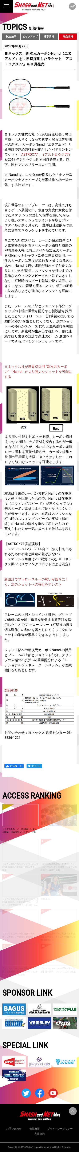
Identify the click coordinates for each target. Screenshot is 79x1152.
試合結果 (11, 36)
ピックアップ (30, 36)
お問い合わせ (13, 1128)
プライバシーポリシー (60, 1128)
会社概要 (34, 1128)
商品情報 (68, 36)
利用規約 (40, 1133)
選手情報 (49, 36)
